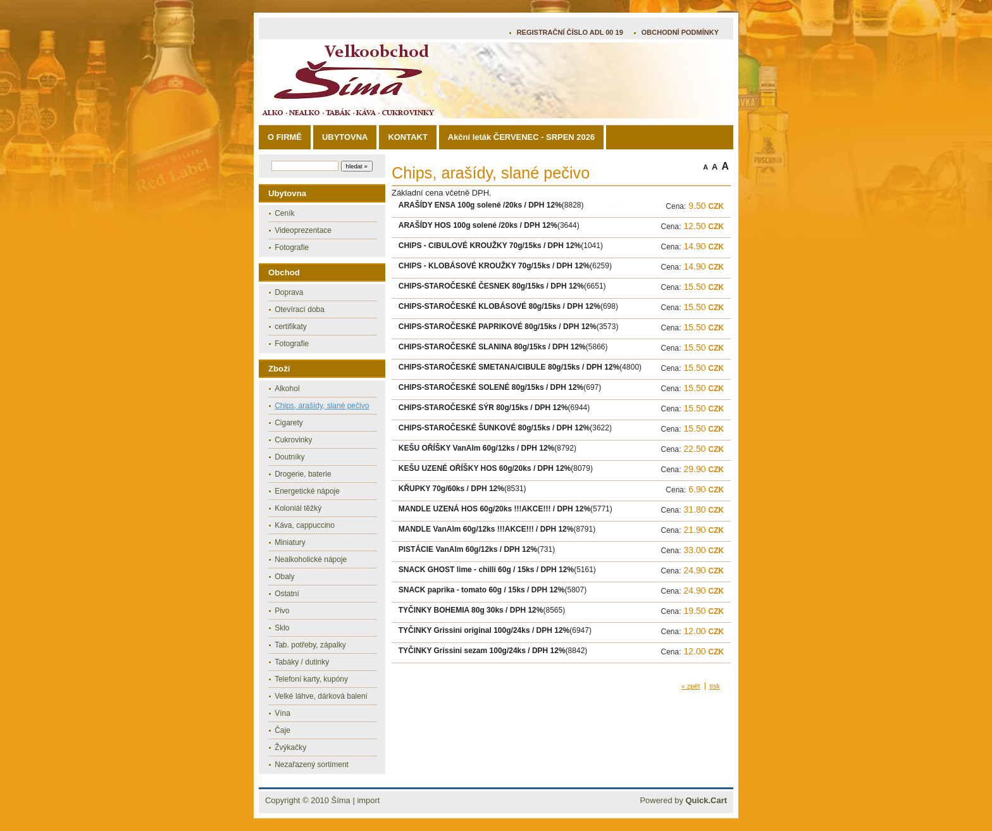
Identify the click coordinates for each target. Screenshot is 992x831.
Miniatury (290, 542)
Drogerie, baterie (303, 474)
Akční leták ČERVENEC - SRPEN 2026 (521, 137)
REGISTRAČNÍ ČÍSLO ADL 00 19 (570, 32)
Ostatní (287, 593)
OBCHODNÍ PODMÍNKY (680, 32)
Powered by (683, 800)
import (368, 800)
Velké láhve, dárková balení (321, 696)
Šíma (341, 800)
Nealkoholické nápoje (311, 559)
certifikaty (291, 326)
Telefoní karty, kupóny (311, 679)
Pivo (282, 610)
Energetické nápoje (307, 491)
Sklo (282, 627)
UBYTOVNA (345, 137)
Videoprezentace (303, 230)
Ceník (284, 213)
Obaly (284, 576)
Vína (282, 713)
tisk (715, 686)
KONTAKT (407, 137)
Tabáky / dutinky (302, 662)
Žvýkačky (290, 747)
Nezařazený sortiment (312, 764)
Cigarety (289, 422)
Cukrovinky (293, 439)
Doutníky (289, 457)
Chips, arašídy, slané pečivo (322, 405)
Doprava (289, 292)
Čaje (282, 730)
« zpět (690, 686)
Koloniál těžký (298, 508)
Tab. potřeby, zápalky (310, 644)
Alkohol (287, 388)
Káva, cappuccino (305, 525)
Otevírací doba (300, 309)
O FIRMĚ (285, 137)
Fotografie (292, 247)
